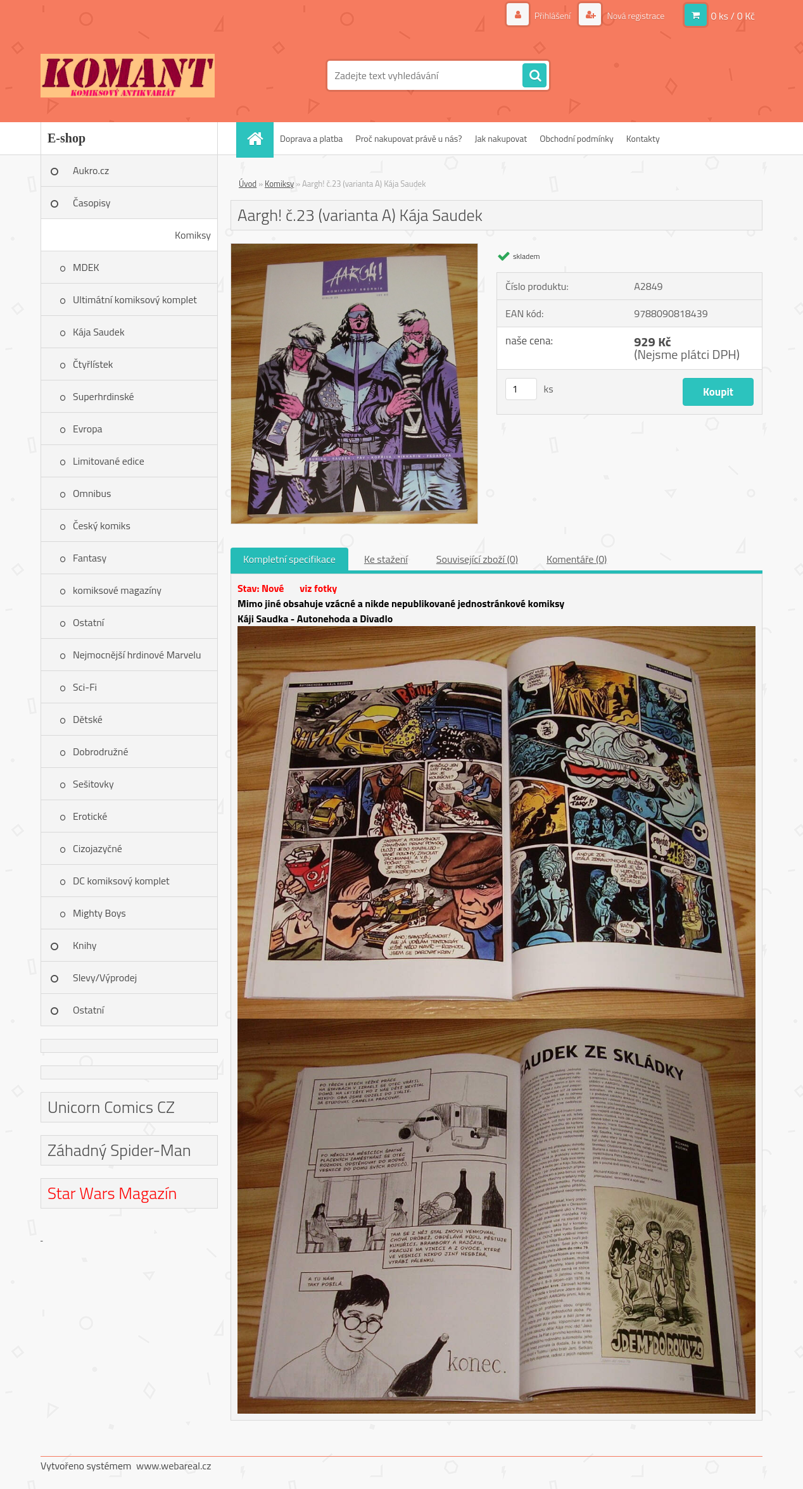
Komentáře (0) (577, 559)
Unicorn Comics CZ (111, 1107)
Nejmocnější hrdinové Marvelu (137, 654)
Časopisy (92, 202)
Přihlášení (553, 15)
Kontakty (643, 138)
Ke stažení (386, 559)
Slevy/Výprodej (105, 977)
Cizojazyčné (97, 848)
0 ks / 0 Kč (733, 15)
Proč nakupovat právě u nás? (408, 138)
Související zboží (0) (477, 559)
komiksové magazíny (117, 590)
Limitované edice (108, 460)
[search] (534, 76)
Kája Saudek (99, 331)
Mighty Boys (99, 912)
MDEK (86, 267)
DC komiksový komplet (121, 880)
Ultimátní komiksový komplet (135, 299)
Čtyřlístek (93, 364)
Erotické (90, 816)
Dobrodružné (100, 751)
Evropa (88, 428)
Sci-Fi (85, 686)
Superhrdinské (103, 396)
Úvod (247, 183)
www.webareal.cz (174, 1465)
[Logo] (128, 75)
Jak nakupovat (500, 138)
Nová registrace (634, 15)
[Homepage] (259, 138)
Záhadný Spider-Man (119, 1150)
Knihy (84, 945)
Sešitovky (93, 783)
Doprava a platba (311, 138)
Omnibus (92, 493)
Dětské (88, 719)
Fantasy (89, 557)
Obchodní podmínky (577, 138)
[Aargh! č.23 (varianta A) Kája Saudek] (354, 248)
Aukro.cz (91, 170)
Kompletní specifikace (289, 559)
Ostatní (88, 622)
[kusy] (521, 389)
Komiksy (193, 234)
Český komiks (101, 525)
